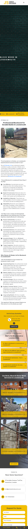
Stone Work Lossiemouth (14, 451)
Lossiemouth (10, 114)
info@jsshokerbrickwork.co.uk (13, 489)
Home (2, 114)
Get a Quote (6, 527)
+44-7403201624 (16, 320)
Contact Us (14, 326)
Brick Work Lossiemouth (14, 392)
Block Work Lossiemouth (20, 113)
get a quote (14, 463)
